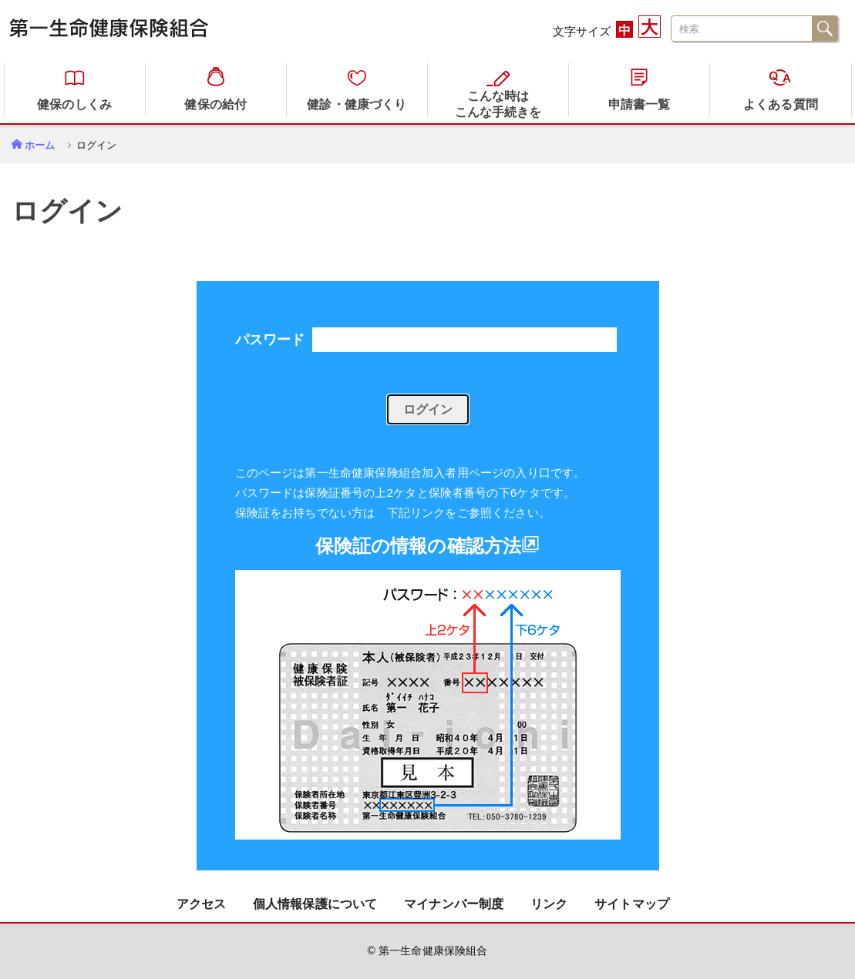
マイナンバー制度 (453, 904)
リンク (548, 904)
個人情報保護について (315, 904)
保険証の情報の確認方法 (427, 545)
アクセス (202, 904)
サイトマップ (631, 904)
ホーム (40, 145)
